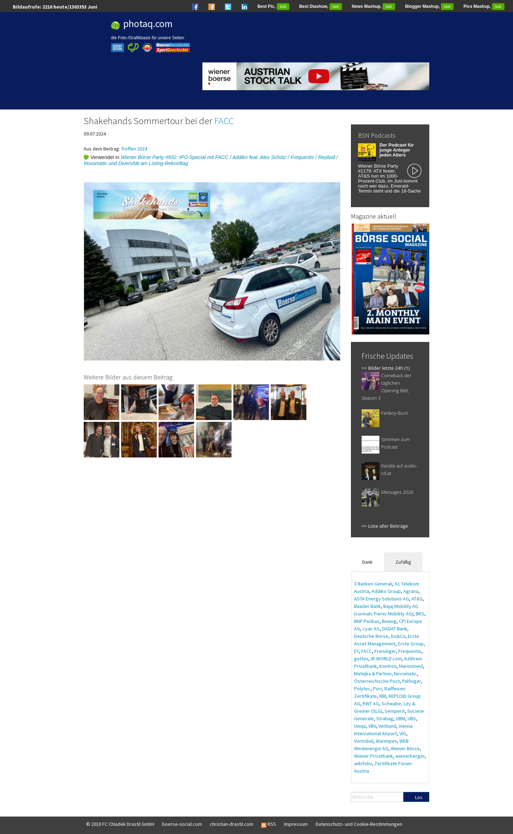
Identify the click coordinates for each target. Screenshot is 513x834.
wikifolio (363, 763)
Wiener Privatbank (373, 756)
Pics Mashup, (483, 6)
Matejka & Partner (373, 673)
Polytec (362, 688)
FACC (224, 120)
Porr (377, 688)
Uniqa (360, 726)
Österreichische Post (377, 681)
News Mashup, (373, 6)
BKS (420, 613)
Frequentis (409, 651)
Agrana (410, 591)
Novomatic (405, 673)
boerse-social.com (182, 824)
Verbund (387, 726)
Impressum (296, 824)
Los (419, 797)
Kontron (388, 666)
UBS (412, 718)
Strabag (384, 718)
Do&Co (398, 636)
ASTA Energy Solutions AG (381, 598)
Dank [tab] (367, 562)
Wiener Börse (405, 748)
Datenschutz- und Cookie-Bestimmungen (359, 824)
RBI (382, 696)
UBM (400, 718)
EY (356, 651)
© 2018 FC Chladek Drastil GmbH (120, 824)
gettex (361, 658)
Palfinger (411, 681)
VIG (402, 733)
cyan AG (371, 628)
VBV (372, 726)
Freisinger (385, 651)
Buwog (389, 621)
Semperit (395, 711)
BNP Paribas (366, 621)
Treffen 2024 (134, 148)
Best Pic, (273, 6)
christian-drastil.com (231, 824)
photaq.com (148, 23)
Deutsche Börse (371, 636)
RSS (268, 824)
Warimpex (386, 741)
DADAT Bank (394, 628)
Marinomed (411, 666)
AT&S (417, 598)
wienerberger (410, 756)
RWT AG (371, 703)
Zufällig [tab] (403, 562)
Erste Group (411, 643)
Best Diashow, (320, 6)
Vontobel (363, 741)
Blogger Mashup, (429, 6)
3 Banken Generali (373, 583)
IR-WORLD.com (386, 658)
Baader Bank (367, 606)
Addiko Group (386, 591)
